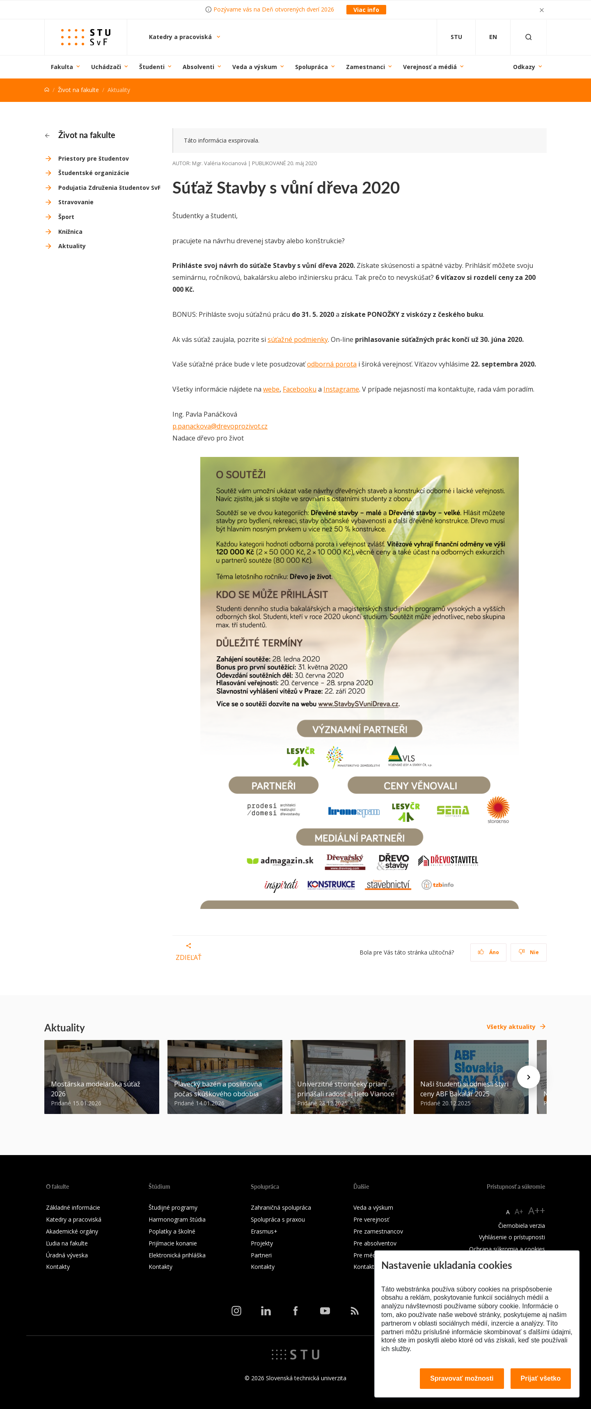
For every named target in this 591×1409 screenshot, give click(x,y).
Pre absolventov (374, 1243)
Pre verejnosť (371, 1219)
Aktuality (72, 246)
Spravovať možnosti (461, 1378)
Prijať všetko (541, 1378)
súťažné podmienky (298, 339)
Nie (528, 952)
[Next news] (528, 1076)
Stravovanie (76, 202)
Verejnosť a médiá (430, 67)
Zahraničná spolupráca (281, 1207)
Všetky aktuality (511, 1027)
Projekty (262, 1243)
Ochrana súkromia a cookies (507, 1249)
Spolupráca (311, 67)
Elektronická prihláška (177, 1255)
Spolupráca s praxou (278, 1219)
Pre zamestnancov (378, 1231)
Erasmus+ (264, 1231)
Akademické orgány (72, 1231)
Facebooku (299, 389)
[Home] (46, 90)
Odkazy (524, 67)
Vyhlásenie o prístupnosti (512, 1237)
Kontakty (58, 1267)
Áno (488, 952)
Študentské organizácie (93, 173)
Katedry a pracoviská (181, 37)
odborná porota (332, 364)
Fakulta (62, 67)
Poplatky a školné (172, 1231)
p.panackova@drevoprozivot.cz (220, 426)
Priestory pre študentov (93, 158)
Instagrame (341, 389)
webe (271, 389)
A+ (519, 1211)
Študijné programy (173, 1207)
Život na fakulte (78, 90)
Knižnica (70, 231)
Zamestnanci (365, 67)
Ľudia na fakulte (67, 1243)
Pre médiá (366, 1255)
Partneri (261, 1255)
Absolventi (198, 67)
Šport (66, 217)
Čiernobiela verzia (521, 1225)
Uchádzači (106, 67)
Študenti (152, 67)
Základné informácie (73, 1207)
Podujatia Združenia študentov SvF (109, 187)
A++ (536, 1210)
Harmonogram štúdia (177, 1219)
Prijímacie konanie (173, 1243)
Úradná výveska (67, 1255)
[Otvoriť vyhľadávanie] (529, 37)
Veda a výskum (254, 67)
